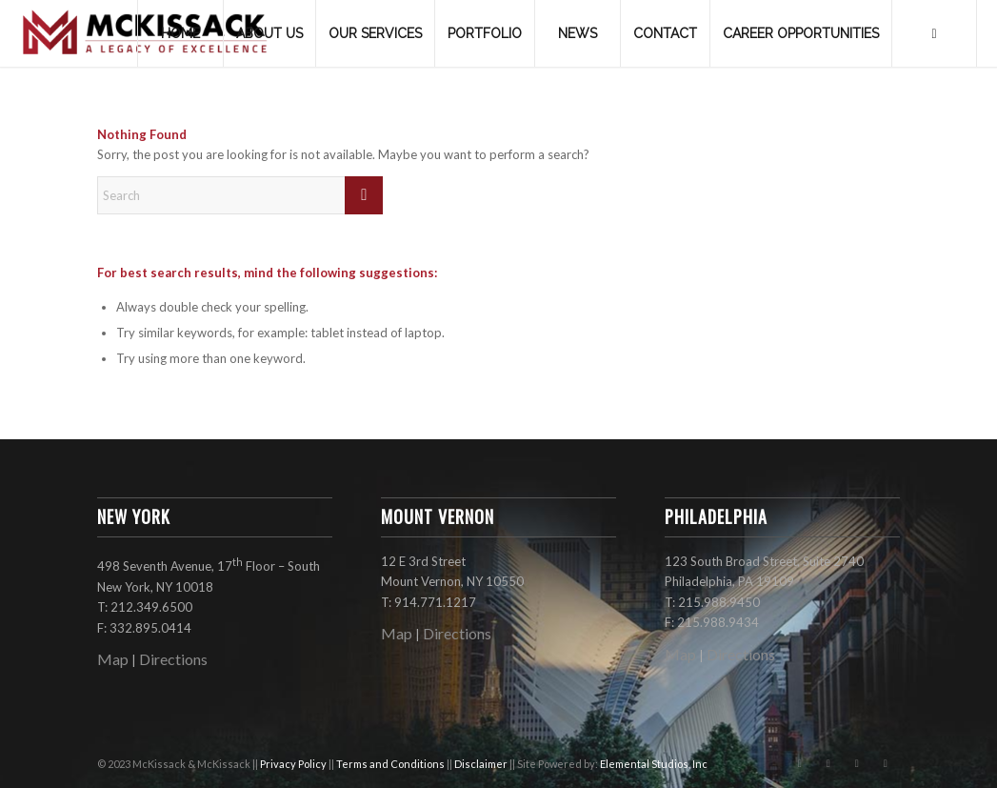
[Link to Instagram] (828, 763)
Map (113, 659)
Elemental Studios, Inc (654, 764)
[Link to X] (857, 763)
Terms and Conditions (391, 764)
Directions (173, 659)
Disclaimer (481, 764)
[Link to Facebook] (800, 763)
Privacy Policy (294, 764)
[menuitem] (180, 33)
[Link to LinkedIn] (885, 763)
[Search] (934, 33)
